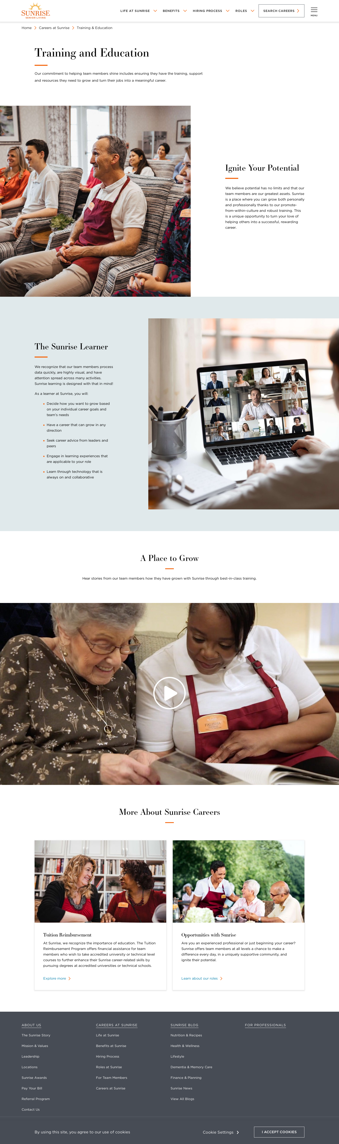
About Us (31, 1025)
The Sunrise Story (36, 1035)
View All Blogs (182, 1099)
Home (27, 28)
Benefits (171, 11)
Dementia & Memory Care (191, 1067)
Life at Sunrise (107, 1035)
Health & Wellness (185, 1046)
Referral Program (36, 1099)
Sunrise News (181, 1088)
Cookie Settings (218, 1132)
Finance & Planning (186, 1078)
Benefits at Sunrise (111, 1046)
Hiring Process (207, 11)
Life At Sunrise (135, 11)
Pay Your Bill (32, 1088)
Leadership (30, 1056)
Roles (241, 11)
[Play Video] (169, 694)
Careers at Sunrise (54, 28)
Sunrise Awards (34, 1078)
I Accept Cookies (279, 1132)
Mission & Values (35, 1046)
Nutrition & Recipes (186, 1035)
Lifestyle (177, 1056)
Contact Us (31, 1110)
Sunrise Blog (184, 1025)
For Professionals (265, 1025)
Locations (29, 1067)
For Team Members (111, 1078)
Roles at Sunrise (109, 1067)
